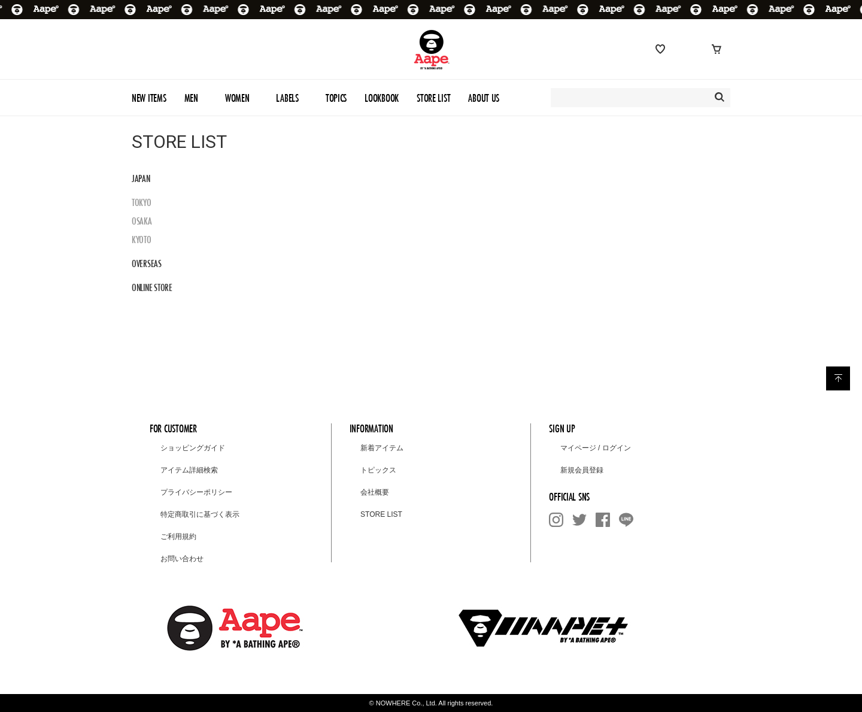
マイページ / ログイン (595, 448)
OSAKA (142, 221)
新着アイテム (381, 448)
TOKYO (141, 202)
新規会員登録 (581, 470)
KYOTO (141, 239)
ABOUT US (483, 98)
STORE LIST (433, 98)
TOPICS (336, 98)
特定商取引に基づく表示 (199, 514)
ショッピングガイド (192, 448)
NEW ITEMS (149, 98)
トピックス (378, 470)
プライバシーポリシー (196, 492)
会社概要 (374, 492)
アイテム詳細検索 (189, 470)
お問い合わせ (182, 558)
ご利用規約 (178, 536)
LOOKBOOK (382, 98)
